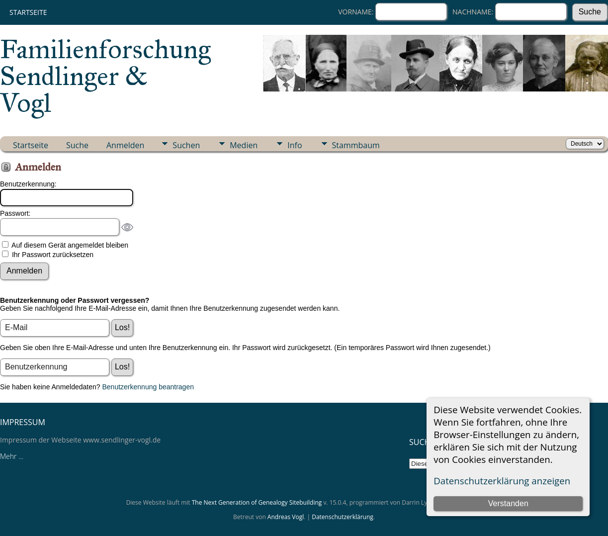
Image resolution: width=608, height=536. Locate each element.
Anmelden (125, 145)
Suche (77, 145)
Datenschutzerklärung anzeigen (502, 480)
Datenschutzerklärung (342, 517)
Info (294, 145)
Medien (244, 145)
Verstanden (508, 503)
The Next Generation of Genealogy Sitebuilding (257, 502)
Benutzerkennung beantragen (148, 387)
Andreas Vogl (285, 517)
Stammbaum (356, 145)
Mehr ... (11, 456)
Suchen (186, 145)
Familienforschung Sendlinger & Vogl (105, 76)
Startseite (28, 12)
